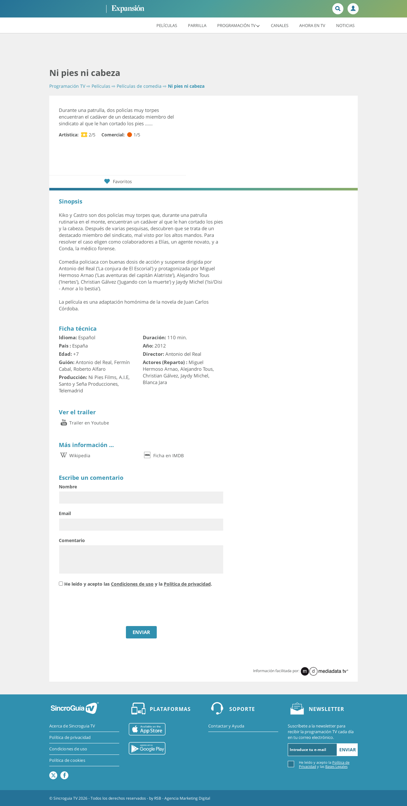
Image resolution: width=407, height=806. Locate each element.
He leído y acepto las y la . (138, 584)
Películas (166, 25)
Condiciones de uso (132, 584)
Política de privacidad (187, 584)
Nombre (68, 487)
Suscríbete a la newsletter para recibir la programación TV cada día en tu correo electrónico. (321, 731)
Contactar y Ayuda (226, 726)
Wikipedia (74, 455)
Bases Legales (336, 766)
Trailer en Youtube (84, 423)
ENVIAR (141, 632)
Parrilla (197, 25)
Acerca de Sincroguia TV (72, 726)
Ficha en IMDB (163, 455)
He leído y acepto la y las (324, 764)
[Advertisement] (203, 51)
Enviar (347, 750)
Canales (279, 25)
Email (65, 513)
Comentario (72, 540)
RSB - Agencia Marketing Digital (182, 798)
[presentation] (107, 607)
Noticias (345, 25)
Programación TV (238, 25)
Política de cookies (67, 760)
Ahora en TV (312, 25)
